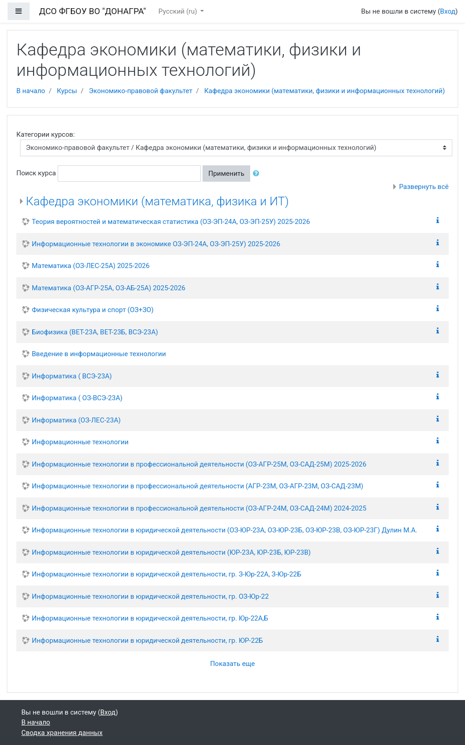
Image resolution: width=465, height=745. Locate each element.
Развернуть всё (424, 187)
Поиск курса (36, 173)
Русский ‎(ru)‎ (178, 11)
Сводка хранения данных (62, 733)
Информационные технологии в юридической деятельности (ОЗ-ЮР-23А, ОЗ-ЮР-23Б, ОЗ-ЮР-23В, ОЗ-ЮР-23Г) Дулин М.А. (224, 530)
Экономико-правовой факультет (141, 91)
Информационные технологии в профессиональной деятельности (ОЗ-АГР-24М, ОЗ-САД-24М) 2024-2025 (199, 508)
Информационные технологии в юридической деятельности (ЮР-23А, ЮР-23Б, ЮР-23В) (171, 552)
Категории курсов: (45, 134)
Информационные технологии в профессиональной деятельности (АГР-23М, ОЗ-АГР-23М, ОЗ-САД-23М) (197, 486)
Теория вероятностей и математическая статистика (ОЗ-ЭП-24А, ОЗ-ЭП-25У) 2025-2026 (171, 222)
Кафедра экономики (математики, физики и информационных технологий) (324, 91)
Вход (447, 11)
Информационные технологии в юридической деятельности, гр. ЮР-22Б (147, 640)
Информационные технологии (80, 442)
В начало (30, 91)
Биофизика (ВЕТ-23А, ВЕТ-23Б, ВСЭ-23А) (95, 332)
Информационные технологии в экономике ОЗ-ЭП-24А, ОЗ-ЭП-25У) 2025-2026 (156, 244)
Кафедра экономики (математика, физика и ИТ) (157, 201)
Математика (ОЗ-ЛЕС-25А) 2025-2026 (90, 266)
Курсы (67, 91)
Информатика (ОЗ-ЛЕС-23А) (76, 420)
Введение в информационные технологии (99, 354)
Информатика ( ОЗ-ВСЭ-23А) (77, 398)
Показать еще (232, 664)
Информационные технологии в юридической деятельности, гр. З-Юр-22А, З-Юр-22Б (166, 574)
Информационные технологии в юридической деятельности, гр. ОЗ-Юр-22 (150, 596)
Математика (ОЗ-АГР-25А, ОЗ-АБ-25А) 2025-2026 (108, 288)
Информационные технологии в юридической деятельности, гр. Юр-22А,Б (150, 618)
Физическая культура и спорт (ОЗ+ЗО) (92, 310)
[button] (258, 173)
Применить (226, 173)
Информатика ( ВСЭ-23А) (72, 376)
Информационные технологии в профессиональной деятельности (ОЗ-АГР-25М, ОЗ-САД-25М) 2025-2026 (199, 464)
